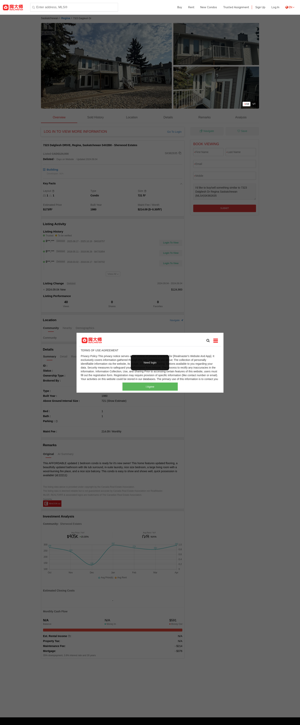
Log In (275, 7)
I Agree (150, 386)
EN (289, 7)
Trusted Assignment (236, 7)
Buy (179, 7)
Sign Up (260, 7)
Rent (191, 7)
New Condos (208, 7)
